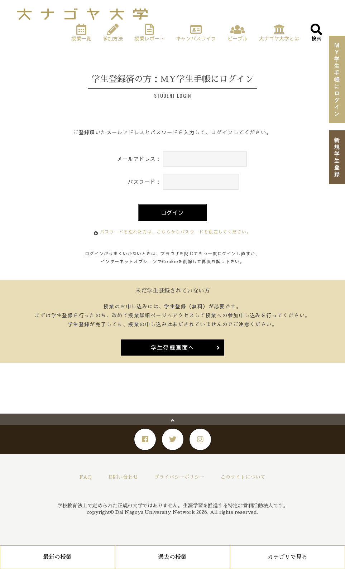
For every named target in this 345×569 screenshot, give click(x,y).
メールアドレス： (139, 158)
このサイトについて (242, 476)
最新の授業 (57, 557)
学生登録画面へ (173, 347)
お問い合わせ (123, 476)
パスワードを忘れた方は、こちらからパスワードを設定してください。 (175, 232)
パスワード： (144, 181)
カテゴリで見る (287, 557)
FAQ (86, 476)
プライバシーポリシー (179, 476)
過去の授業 (172, 557)
